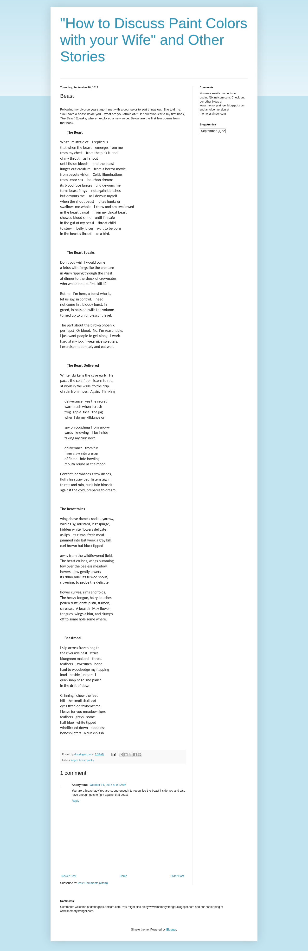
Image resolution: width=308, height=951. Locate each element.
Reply (75, 800)
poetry (90, 760)
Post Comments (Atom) (93, 883)
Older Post (177, 876)
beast (82, 760)
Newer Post (68, 876)
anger (74, 760)
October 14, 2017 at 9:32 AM (108, 785)
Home (123, 876)
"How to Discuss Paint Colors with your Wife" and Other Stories (153, 40)
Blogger (171, 929)
